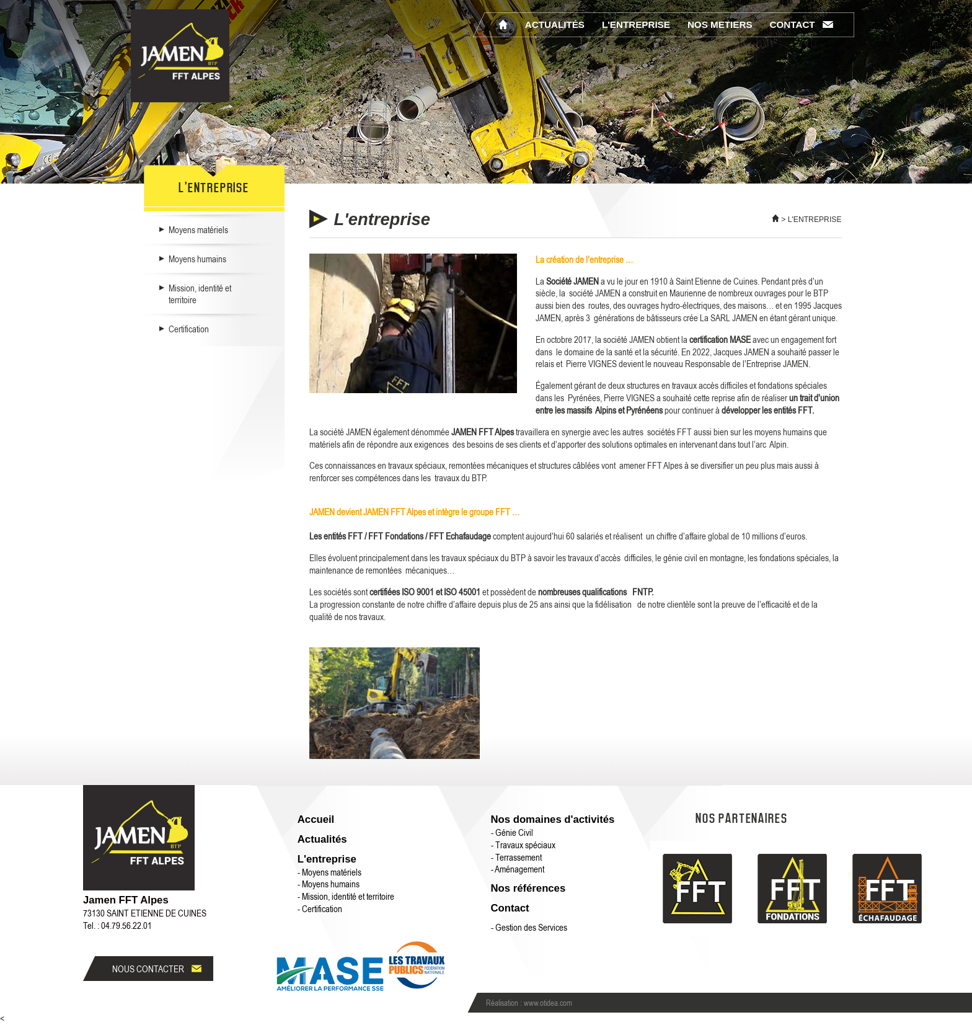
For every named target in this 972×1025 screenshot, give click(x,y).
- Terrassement (516, 857)
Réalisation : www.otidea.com (529, 1002)
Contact (792, 24)
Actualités (555, 24)
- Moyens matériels (329, 872)
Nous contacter (148, 968)
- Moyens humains (329, 883)
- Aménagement (517, 869)
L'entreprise (636, 24)
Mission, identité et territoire (200, 294)
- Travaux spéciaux (523, 844)
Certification (189, 328)
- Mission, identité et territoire (346, 896)
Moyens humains (197, 258)
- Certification (320, 908)
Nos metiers (720, 24)
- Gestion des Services (529, 927)
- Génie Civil (512, 832)
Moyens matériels (198, 229)
